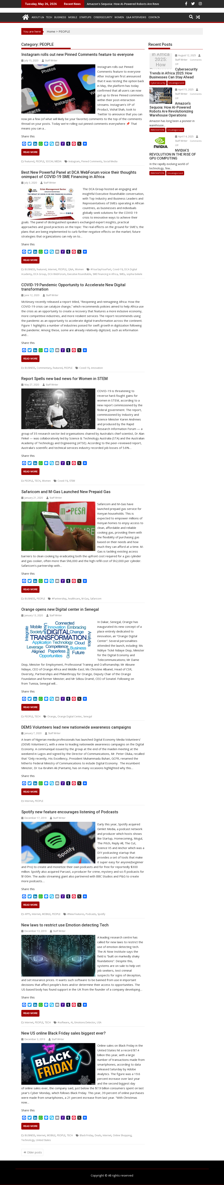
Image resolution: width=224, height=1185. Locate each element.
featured (29, 161)
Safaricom (95, 598)
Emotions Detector (84, 1022)
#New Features (75, 914)
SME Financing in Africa (105, 274)
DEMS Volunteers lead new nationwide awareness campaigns (76, 727)
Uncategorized (176, 82)
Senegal (87, 716)
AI (72, 1022)
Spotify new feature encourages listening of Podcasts (69, 812)
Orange (51, 716)
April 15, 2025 (184, 89)
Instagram (74, 161)
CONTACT (153, 17)
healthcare (74, 598)
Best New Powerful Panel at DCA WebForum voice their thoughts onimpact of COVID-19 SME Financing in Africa (78, 174)
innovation (97, 368)
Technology (27, 1140)
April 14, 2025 (184, 136)
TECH (49, 17)
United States (43, 1140)
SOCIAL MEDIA (54, 161)
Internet (52, 269)
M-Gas (85, 598)
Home (51, 31)
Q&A (70, 269)
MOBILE (72, 17)
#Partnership (59, 598)
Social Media (110, 161)
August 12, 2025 (185, 55)
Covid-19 (118, 269)
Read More (30, 152)
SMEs (122, 274)
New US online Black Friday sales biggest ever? (63, 1033)
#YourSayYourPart (101, 269)
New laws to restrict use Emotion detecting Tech (65, 925)
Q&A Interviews (136, 17)
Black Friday (86, 1135)
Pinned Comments (91, 161)
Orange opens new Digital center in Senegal (60, 609)
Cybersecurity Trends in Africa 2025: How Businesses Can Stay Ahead (160, 62)
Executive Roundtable (79, 274)
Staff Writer (49, 60)
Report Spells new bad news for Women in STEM (64, 378)
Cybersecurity (103, 17)
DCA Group (39, 274)
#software (63, 1022)
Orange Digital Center (69, 716)
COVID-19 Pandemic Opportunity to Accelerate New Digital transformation (73, 287)
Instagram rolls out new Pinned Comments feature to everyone (77, 54)
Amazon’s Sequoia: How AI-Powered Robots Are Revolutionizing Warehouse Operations (147, 4)
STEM (72, 480)
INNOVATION (157, 129)
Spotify (101, 914)
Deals (98, 1135)
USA (99, 1022)
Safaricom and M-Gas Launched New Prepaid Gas (66, 491)
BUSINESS (60, 17)
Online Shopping (122, 1135)
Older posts (34, 1152)
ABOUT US (38, 17)
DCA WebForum (57, 274)
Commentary (44, 368)
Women (119, 17)
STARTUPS (85, 17)
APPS (27, 914)
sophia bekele (134, 274)
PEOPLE (40, 161)
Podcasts (91, 914)
